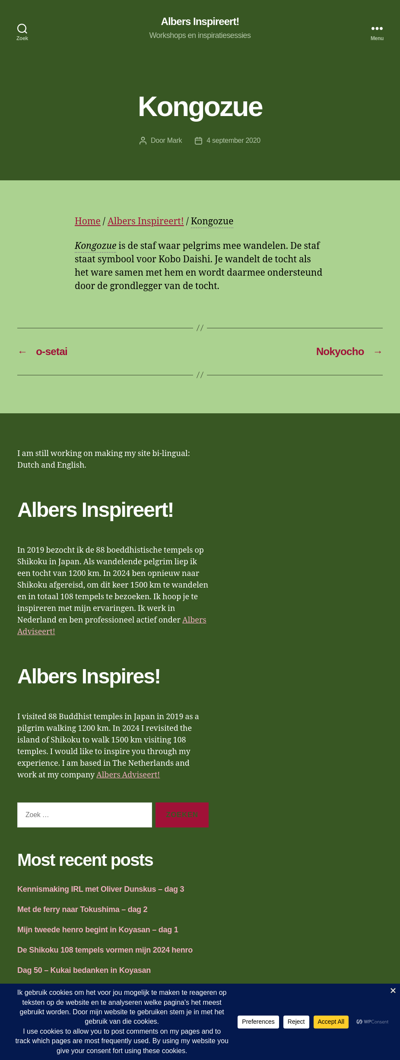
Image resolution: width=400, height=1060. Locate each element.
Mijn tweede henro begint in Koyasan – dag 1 (97, 929)
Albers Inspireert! (200, 21)
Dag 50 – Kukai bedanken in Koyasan (84, 970)
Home (88, 221)
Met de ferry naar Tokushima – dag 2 (82, 909)
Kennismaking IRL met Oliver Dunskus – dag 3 (100, 889)
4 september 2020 (233, 140)
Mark (174, 140)
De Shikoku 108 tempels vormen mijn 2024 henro (105, 950)
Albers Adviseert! (128, 775)
